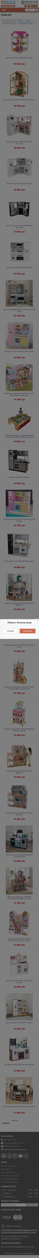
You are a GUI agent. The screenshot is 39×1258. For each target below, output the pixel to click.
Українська (27, 631)
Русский (10, 631)
